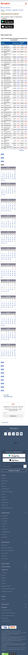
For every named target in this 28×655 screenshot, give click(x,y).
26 (8, 178)
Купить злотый (4, 558)
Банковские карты (5, 488)
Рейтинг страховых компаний (7, 615)
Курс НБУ (3, 486)
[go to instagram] (17, 433)
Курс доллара (4, 480)
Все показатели (7, 7)
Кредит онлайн (4, 505)
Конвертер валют (5, 502)
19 (8, 176)
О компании (4, 572)
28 (12, 178)
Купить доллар (4, 553)
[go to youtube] (21, 433)
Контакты (3, 575)
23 (1, 178)
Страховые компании (6, 621)
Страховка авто (4, 618)
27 (10, 178)
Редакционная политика (6, 591)
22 (14, 176)
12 (8, 174)
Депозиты (3, 497)
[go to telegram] (9, 433)
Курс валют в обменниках (7, 547)
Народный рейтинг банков (7, 507)
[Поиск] (25, 466)
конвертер (21, 150)
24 (4, 178)
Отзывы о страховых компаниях (8, 612)
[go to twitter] (13, 433)
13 (10, 174)
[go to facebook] (5, 433)
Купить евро (4, 555)
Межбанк (3, 494)
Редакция (3, 577)
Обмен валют (4, 545)
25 (6, 178)
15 (14, 174)
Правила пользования (6, 586)
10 (4, 174)
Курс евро (3, 483)
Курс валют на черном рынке (7, 550)
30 (1, 180)
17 (4, 176)
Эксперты (3, 583)
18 (6, 176)
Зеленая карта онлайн (6, 610)
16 (1, 176)
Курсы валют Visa (8, 396)
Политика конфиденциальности (8, 588)
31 (4, 180)
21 (12, 176)
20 (10, 176)
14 (12, 174)
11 (6, 174)
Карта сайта (5, 422)
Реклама (3, 599)
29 (14, 178)
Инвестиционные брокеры (7, 491)
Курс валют (3, 478)
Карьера (3, 580)
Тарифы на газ (4, 499)
